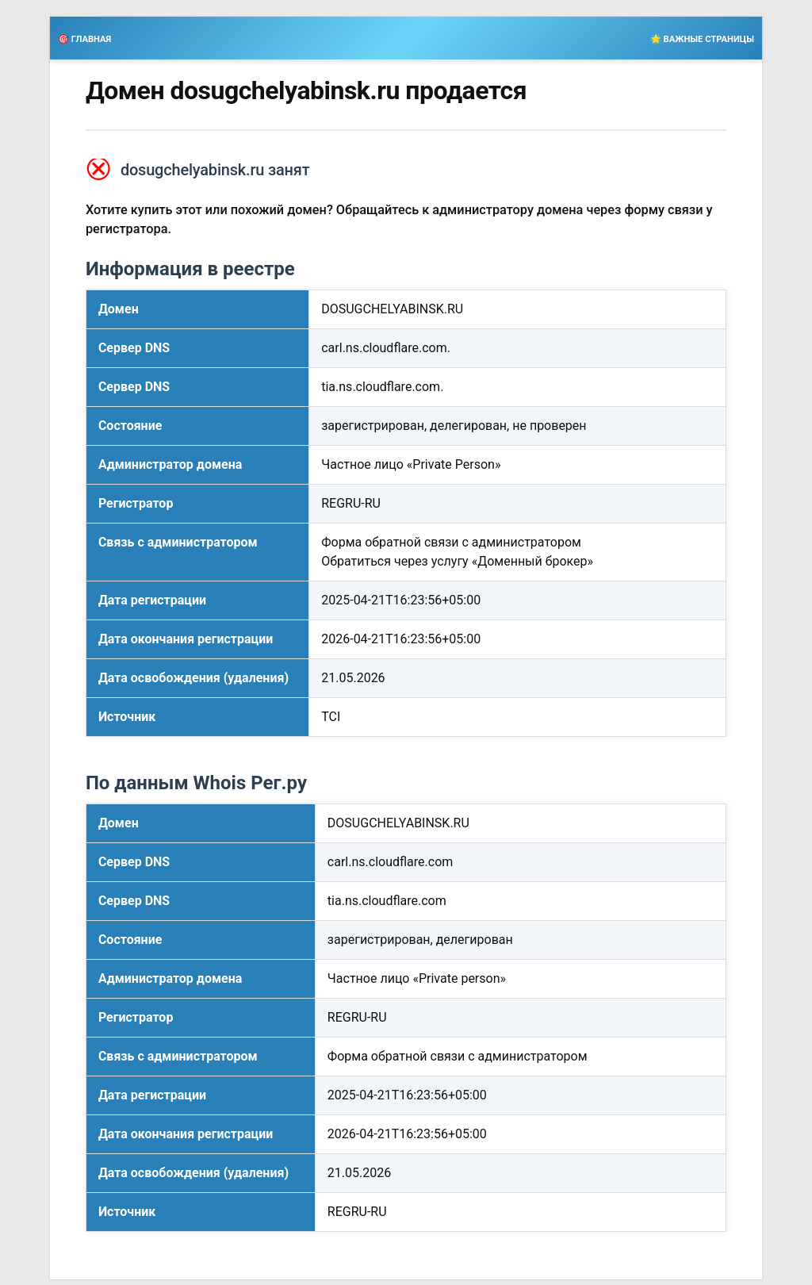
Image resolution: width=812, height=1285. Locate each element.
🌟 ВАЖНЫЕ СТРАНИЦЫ (702, 39)
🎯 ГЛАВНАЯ (84, 39)
